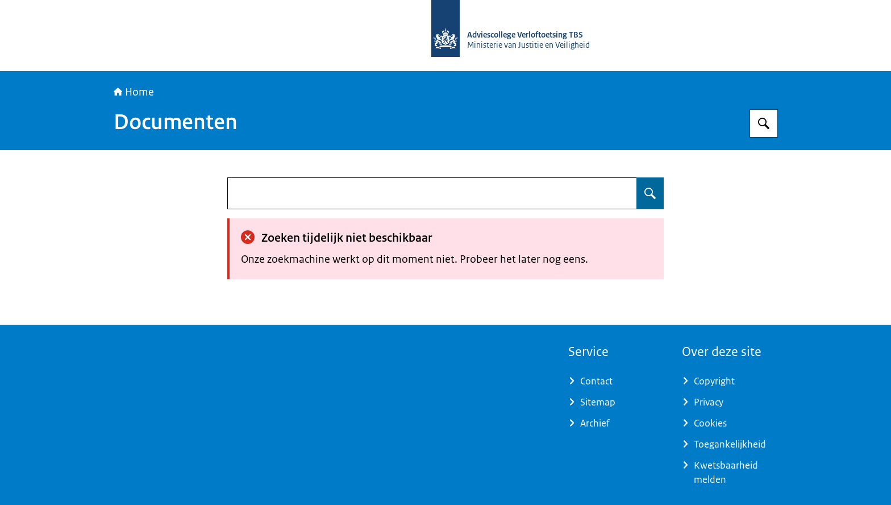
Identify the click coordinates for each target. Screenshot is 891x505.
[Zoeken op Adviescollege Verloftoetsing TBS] (763, 123)
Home (134, 92)
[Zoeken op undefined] (650, 193)
